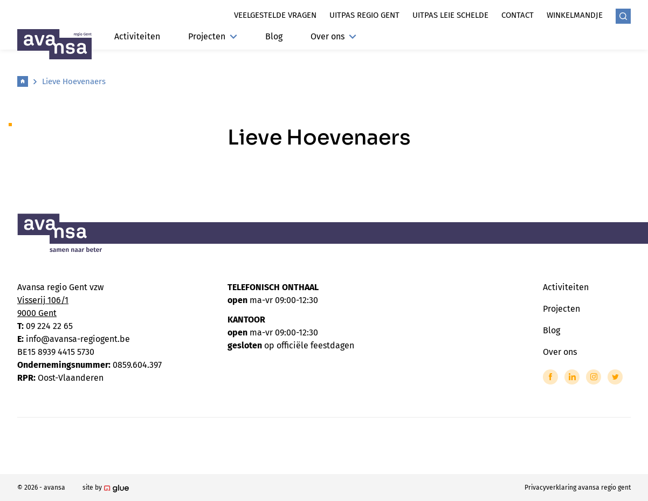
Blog (273, 36)
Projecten (212, 36)
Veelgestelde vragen (275, 15)
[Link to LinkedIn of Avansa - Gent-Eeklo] (572, 377)
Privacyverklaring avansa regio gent (578, 487)
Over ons (333, 36)
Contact (517, 15)
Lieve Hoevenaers (74, 81)
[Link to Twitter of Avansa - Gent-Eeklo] (615, 377)
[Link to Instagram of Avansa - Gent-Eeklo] (593, 377)
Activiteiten (137, 36)
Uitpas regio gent (364, 15)
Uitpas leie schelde (450, 15)
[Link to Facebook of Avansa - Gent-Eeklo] (550, 377)
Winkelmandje (575, 15)
